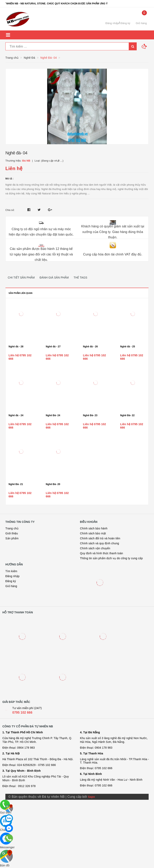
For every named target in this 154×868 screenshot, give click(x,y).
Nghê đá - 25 (127, 346)
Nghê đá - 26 (90, 346)
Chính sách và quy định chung (99, 543)
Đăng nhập (112, 23)
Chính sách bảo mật (93, 533)
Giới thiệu (11, 533)
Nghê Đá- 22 (127, 415)
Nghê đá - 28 (16, 346)
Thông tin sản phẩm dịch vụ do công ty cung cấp (111, 558)
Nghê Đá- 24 (53, 415)
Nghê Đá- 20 (53, 484)
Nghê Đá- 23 (90, 415)
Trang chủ (12, 528)
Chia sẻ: (10, 210)
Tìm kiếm (11, 571)
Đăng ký (125, 23)
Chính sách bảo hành (93, 528)
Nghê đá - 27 (53, 346)
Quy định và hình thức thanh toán (101, 553)
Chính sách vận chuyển (95, 548)
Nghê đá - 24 (16, 415)
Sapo (91, 796)
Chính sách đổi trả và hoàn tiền (100, 538)
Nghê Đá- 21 (16, 484)
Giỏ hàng (11, 586)
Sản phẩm (12, 538)
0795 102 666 (22, 712)
